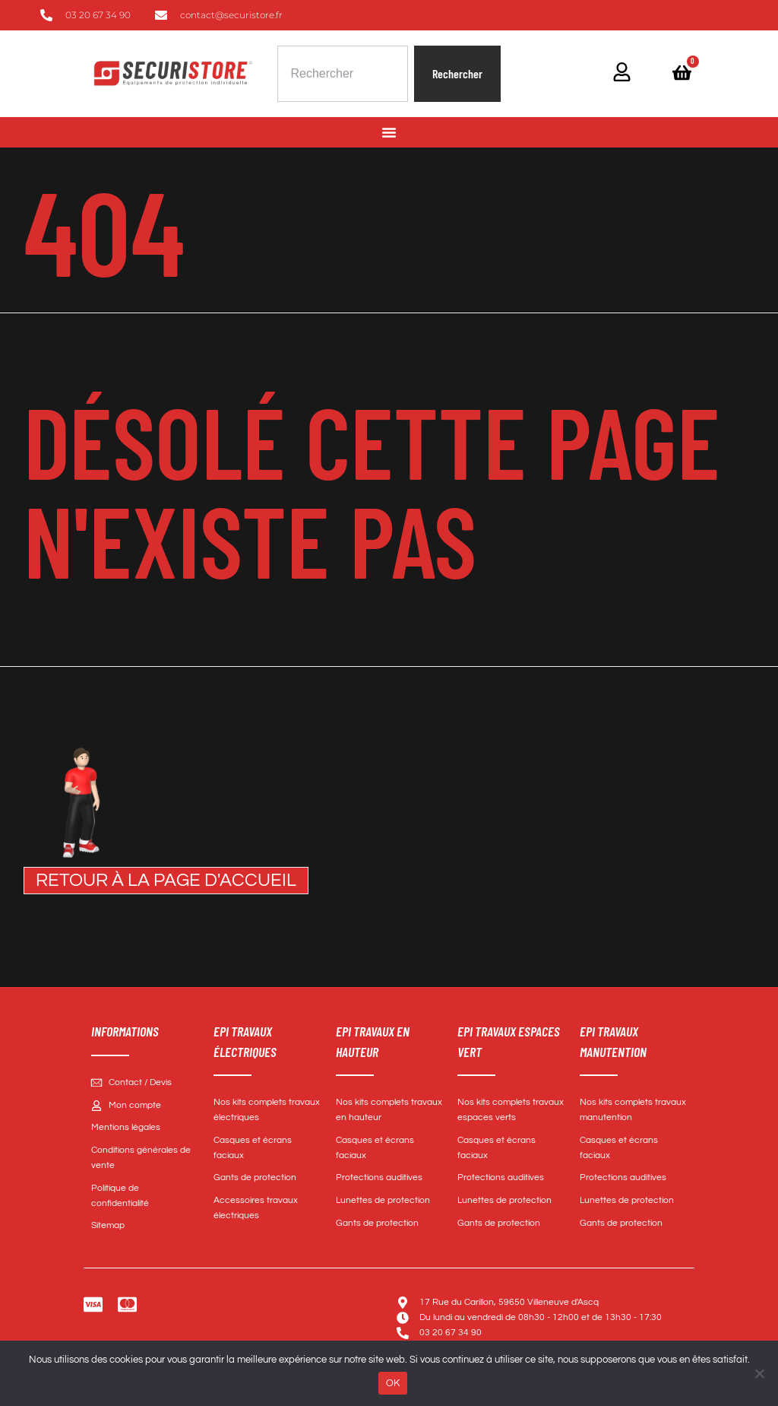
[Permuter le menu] (389, 132)
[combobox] (342, 74)
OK (393, 1383)
